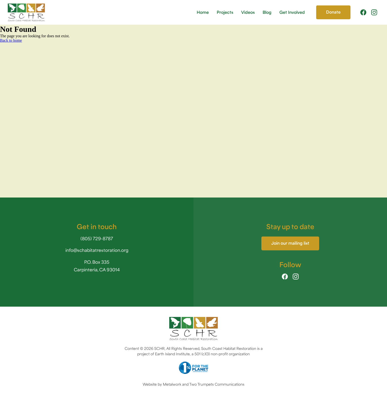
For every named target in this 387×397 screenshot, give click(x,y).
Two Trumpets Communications (216, 384)
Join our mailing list (290, 243)
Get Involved (292, 12)
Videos (248, 12)
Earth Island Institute (172, 354)
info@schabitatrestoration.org (96, 250)
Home (203, 12)
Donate (333, 12)
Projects (225, 12)
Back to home (11, 40)
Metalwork (172, 384)
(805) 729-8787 (96, 238)
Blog (267, 12)
